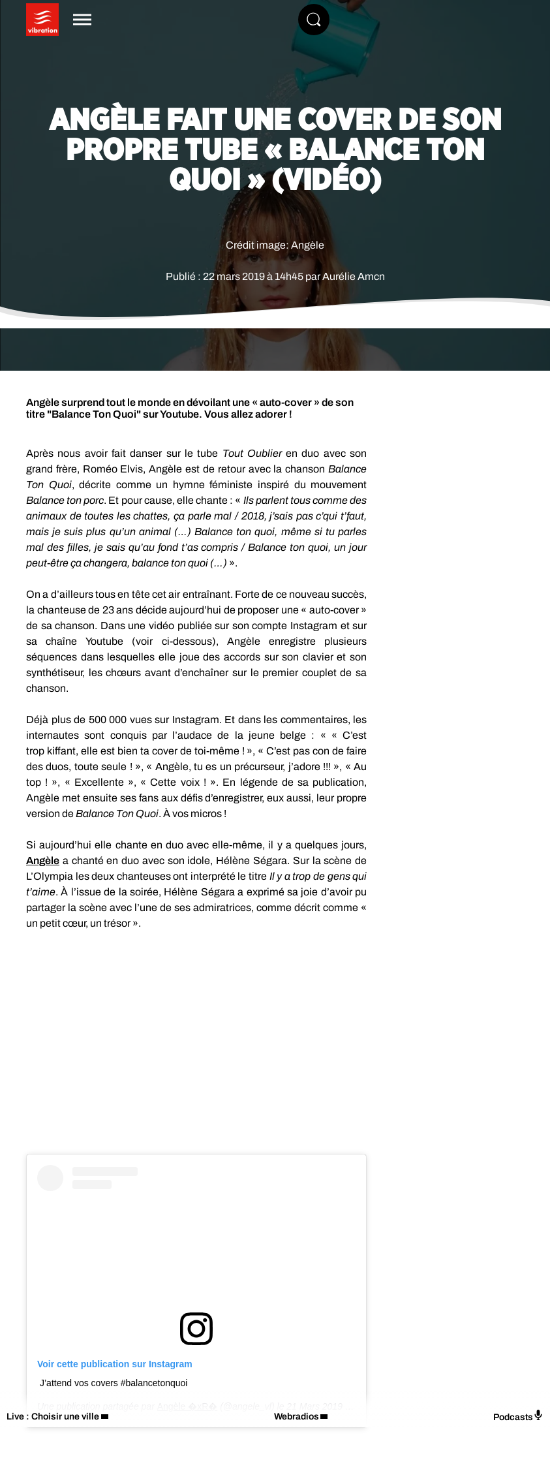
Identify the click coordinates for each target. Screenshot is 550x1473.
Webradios (296, 1416)
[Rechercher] (313, 19)
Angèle (42, 860)
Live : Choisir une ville (53, 1416)
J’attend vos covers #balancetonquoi (113, 1383)
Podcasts (518, 1416)
